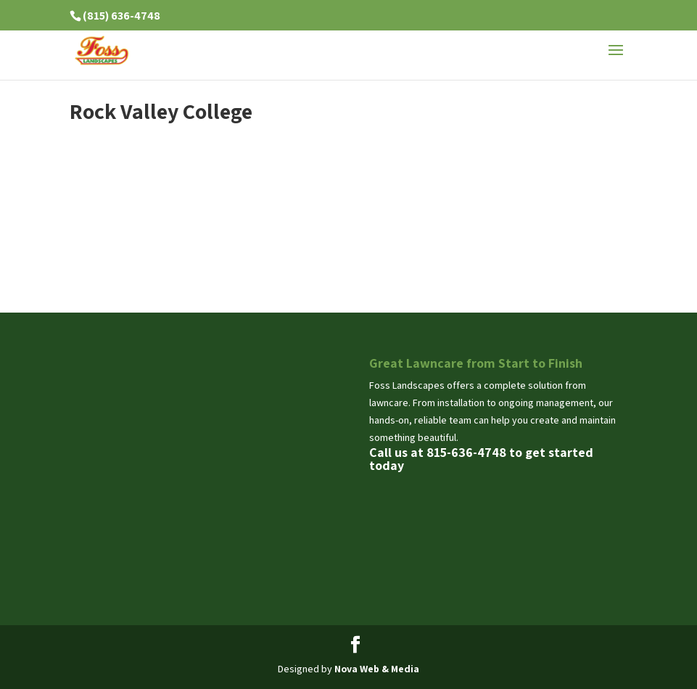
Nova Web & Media (376, 668)
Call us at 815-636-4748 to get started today (481, 459)
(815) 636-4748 (121, 15)
